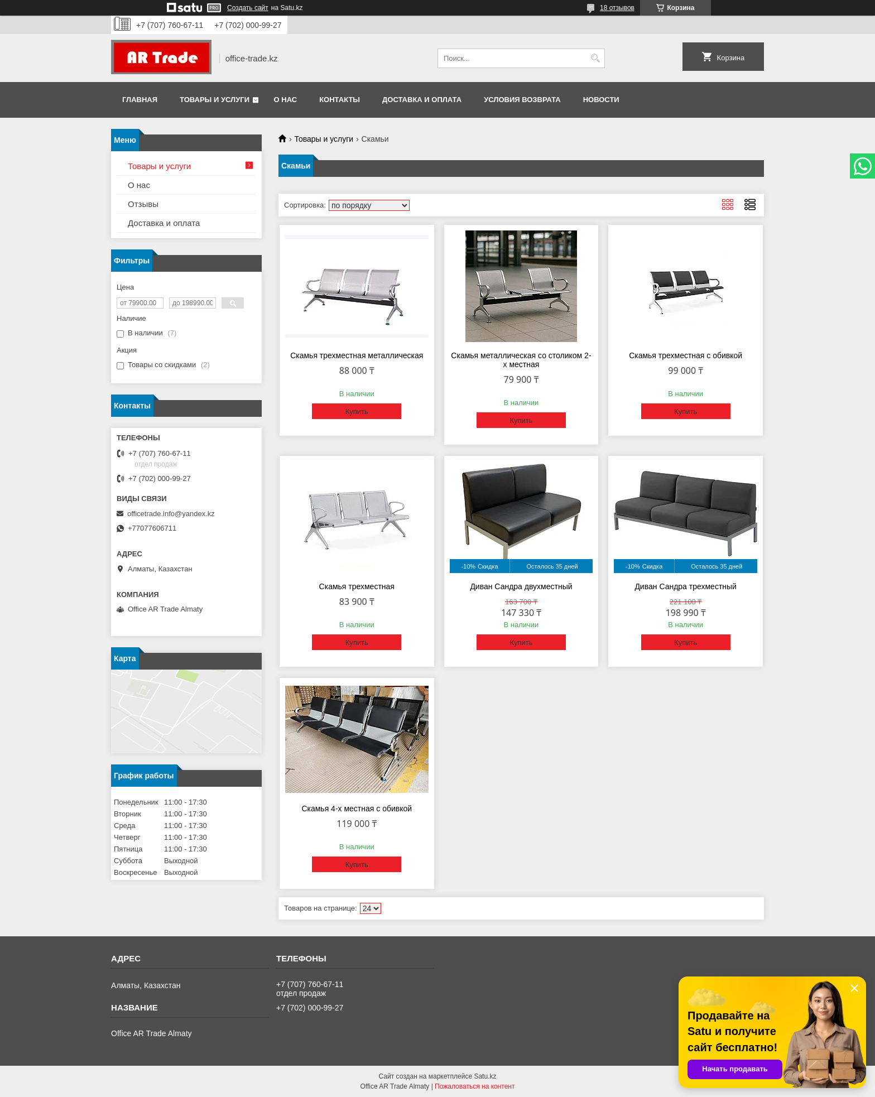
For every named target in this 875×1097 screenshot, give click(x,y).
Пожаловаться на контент (475, 1086)
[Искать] (595, 58)
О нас (285, 99)
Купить (356, 411)
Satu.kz (485, 1076)
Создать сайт (247, 8)
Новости (601, 99)
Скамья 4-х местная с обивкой (356, 808)
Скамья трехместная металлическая (356, 355)
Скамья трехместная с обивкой (685, 355)
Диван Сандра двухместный (521, 586)
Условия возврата (522, 99)
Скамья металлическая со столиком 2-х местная (521, 360)
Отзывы (143, 204)
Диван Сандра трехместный (685, 586)
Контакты (339, 99)
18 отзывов (617, 8)
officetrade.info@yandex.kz (171, 513)
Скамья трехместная (357, 586)
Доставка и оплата (421, 99)
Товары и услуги (214, 99)
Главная (139, 99)
